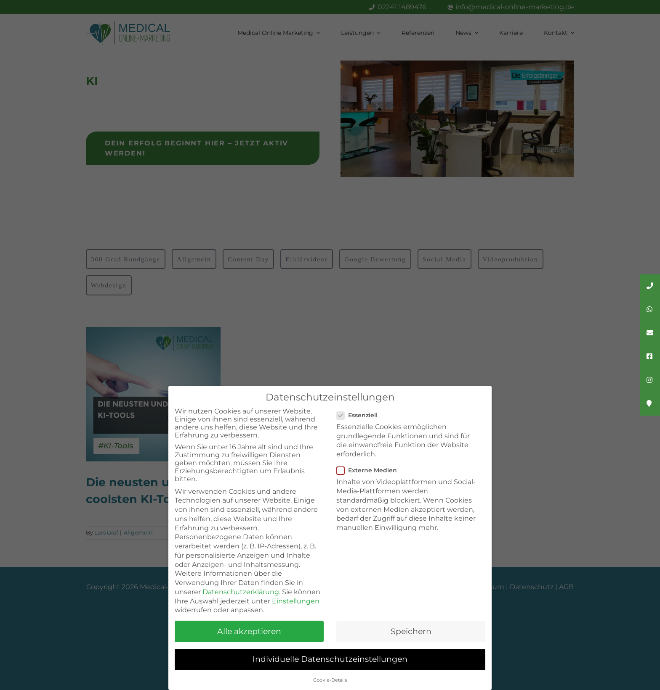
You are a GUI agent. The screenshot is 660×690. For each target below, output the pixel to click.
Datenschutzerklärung (240, 592)
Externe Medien (370, 470)
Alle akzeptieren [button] (249, 631)
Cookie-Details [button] (330, 680)
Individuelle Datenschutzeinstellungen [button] (330, 659)
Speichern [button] (411, 631)
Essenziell (360, 415)
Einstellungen (295, 601)
